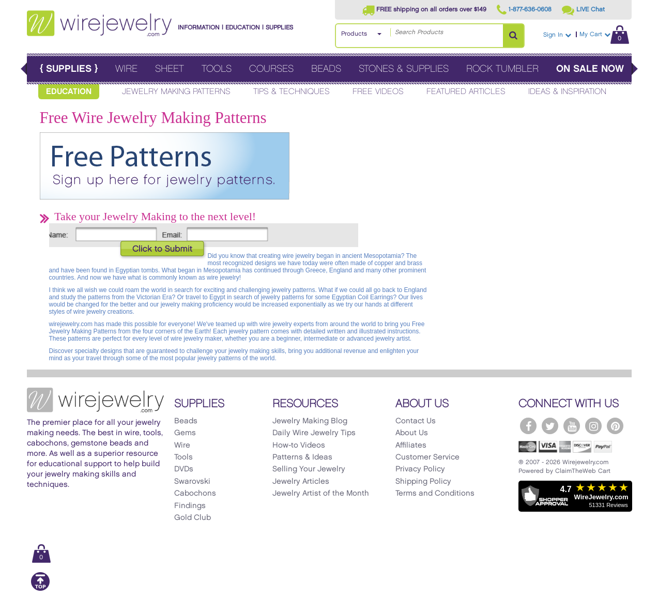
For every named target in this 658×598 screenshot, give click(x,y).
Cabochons (195, 493)
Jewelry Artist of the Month (320, 493)
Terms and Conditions (435, 493)
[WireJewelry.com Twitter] (550, 426)
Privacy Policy (420, 469)
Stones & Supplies (404, 69)
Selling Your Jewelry (308, 469)
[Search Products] (513, 35)
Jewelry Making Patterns (176, 92)
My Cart (604, 34)
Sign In (557, 35)
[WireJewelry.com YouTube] (571, 426)
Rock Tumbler (502, 69)
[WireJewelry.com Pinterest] (615, 426)
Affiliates (410, 445)
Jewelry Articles (300, 481)
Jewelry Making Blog (309, 421)
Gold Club (192, 518)
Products (354, 34)
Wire (126, 69)
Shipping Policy (423, 481)
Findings (190, 506)
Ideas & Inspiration (567, 92)
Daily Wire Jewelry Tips (314, 433)
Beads (326, 69)
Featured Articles (466, 92)
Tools (217, 69)
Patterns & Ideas (302, 457)
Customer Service (427, 457)
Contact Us (415, 421)
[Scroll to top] (40, 589)
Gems (185, 433)
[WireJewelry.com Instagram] (593, 426)
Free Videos (378, 92)
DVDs (183, 469)
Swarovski (192, 481)
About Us (411, 433)
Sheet (169, 69)
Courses (271, 69)
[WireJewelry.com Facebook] (528, 426)
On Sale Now (590, 69)
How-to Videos (298, 445)
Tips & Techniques (291, 92)
